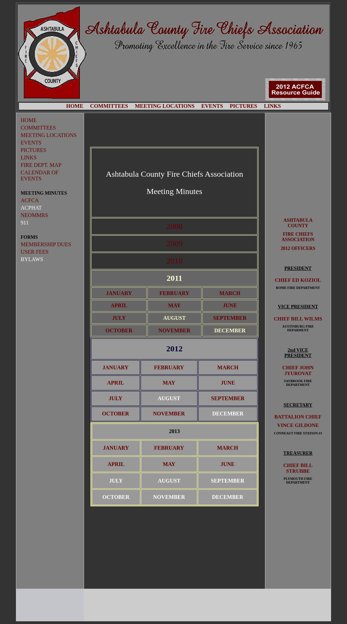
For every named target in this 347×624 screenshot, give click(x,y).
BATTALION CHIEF (298, 417)
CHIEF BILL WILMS (298, 318)
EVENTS (212, 106)
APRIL (118, 305)
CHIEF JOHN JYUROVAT (297, 370)
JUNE (230, 305)
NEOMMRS (34, 215)
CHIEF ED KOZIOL (298, 280)
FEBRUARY (174, 293)
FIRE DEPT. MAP (41, 165)
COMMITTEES (109, 106)
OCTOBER (118, 330)
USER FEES (34, 252)
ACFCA (30, 200)
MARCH (229, 293)
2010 (174, 260)
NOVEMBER (174, 330)
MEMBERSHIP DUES (46, 244)
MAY (174, 305)
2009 (174, 243)
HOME (74, 106)
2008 (174, 226)
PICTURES (243, 106)
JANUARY (119, 293)
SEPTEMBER (230, 318)
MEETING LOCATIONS (165, 106)
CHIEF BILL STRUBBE (298, 468)
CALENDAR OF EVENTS (40, 175)
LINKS (272, 106)
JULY (119, 318)
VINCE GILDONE (298, 425)
